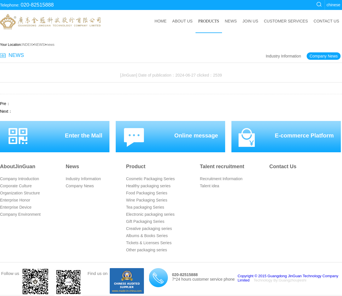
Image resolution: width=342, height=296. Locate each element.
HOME (160, 21)
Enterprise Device (16, 207)
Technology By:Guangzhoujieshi (280, 280)
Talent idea (209, 186)
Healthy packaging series (148, 186)
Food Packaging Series (146, 193)
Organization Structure (20, 193)
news (50, 45)
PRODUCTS (208, 21)
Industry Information (283, 56)
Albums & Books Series (147, 235)
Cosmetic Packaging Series (150, 178)
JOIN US (250, 21)
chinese (333, 5)
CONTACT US (326, 21)
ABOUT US (182, 21)
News (72, 166)
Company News (324, 56)
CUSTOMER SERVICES (286, 21)
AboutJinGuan (17, 166)
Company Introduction (19, 178)
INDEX (27, 45)
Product (135, 166)
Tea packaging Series (145, 207)
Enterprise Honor (15, 200)
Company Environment (20, 214)
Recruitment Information (221, 178)
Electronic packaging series (150, 214)
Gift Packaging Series (145, 221)
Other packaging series (146, 250)
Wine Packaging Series (146, 200)
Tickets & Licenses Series (149, 242)
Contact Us (282, 166)
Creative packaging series (149, 228)
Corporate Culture (16, 186)
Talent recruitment (222, 166)
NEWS (231, 21)
